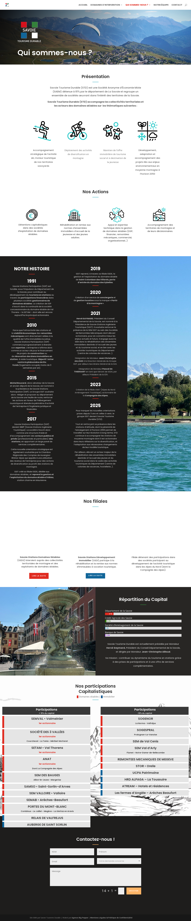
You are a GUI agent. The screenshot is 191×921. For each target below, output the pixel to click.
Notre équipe (161, 5)
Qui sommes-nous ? (136, 5)
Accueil (83, 5)
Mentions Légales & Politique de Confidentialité (111, 917)
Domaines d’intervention (105, 5)
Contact (177, 5)
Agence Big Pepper (80, 917)
